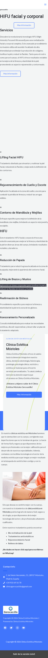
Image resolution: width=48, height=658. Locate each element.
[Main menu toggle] (45, 4)
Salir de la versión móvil (24, 654)
